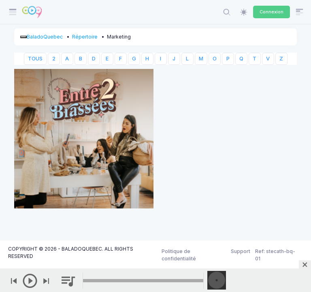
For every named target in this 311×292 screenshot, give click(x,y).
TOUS (35, 59)
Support (240, 251)
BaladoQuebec (45, 37)
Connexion (271, 12)
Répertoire (85, 37)
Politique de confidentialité (179, 255)
